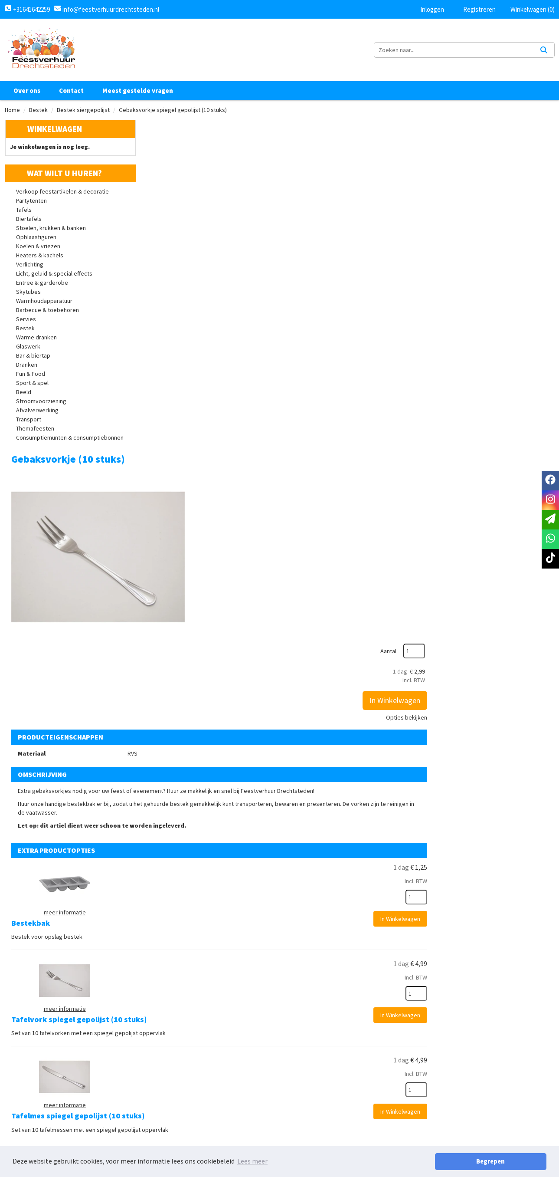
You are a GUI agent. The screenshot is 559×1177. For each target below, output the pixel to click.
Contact (71, 93)
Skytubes (28, 295)
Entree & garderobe (42, 285)
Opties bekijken (527, 216)
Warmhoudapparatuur (44, 304)
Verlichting (29, 267)
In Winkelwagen (515, 199)
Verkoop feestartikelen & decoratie (62, 194)
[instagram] (497, 1102)
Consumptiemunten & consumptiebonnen (70, 440)
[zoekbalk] (479, 51)
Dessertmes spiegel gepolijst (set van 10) (326, 873)
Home (12, 112)
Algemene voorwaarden (323, 1091)
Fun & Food (30, 377)
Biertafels (29, 222)
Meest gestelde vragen (137, 93)
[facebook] (478, 1102)
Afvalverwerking (37, 413)
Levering (299, 1120)
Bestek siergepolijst (83, 112)
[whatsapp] (550, 539)
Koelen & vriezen (38, 249)
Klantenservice (401, 1091)
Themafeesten (35, 431)
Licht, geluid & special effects (54, 276)
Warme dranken (36, 340)
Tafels (24, 213)
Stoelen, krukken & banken (51, 231)
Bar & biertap (33, 358)
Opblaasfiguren (36, 240)
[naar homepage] (41, 51)
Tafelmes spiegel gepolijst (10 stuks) (318, 627)
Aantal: (510, 149)
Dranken (26, 368)
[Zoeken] (543, 51)
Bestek (38, 112)
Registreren (474, 9)
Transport (28, 422)
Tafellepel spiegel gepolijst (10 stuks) (320, 709)
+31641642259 (27, 9)
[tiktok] (516, 1102)
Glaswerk (28, 349)
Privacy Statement (315, 1106)
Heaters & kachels (39, 258)
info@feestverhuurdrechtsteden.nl (110, 9)
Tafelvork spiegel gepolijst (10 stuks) (319, 545)
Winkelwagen (54, 131)
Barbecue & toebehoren (47, 313)
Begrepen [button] (516, 1161)
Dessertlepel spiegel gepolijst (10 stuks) (324, 955)
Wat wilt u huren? (58, 176)
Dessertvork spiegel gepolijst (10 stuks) (324, 791)
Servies (26, 322)
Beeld (23, 395)
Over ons (26, 93)
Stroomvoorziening (41, 404)
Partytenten (31, 203)
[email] (550, 519)
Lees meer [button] (252, 1161)
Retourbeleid (307, 1135)
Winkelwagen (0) (528, 9)
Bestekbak (271, 463)
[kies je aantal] (537, 491)
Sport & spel (32, 386)
